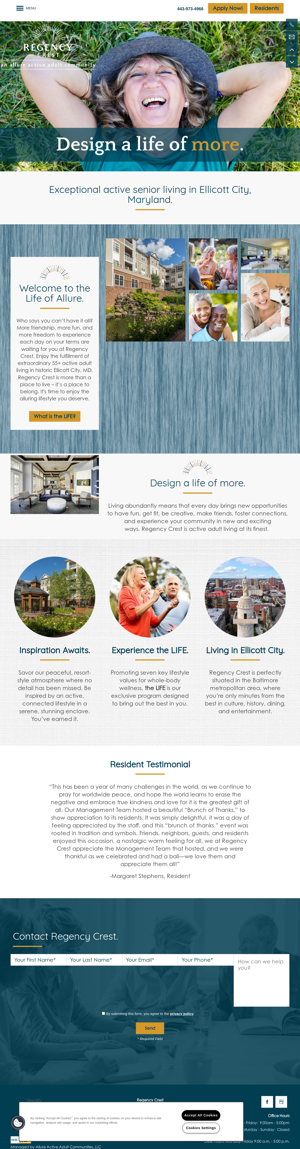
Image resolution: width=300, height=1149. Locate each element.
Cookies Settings (201, 1128)
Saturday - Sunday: (258, 1092)
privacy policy (181, 977)
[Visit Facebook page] (267, 1065)
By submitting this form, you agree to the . (150, 977)
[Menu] (26, 8)
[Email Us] (292, 37)
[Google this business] (281, 1065)
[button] (228, 8)
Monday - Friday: (242, 1085)
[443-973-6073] (292, 24)
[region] (131, 1121)
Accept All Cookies (201, 1115)
